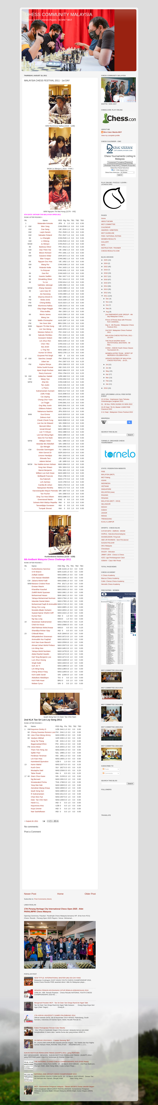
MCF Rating (105, 477)
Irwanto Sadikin (45, 276)
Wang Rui (45, 265)
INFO (103, 245)
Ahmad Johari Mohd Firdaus (43, 645)
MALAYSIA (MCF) (108, 474)
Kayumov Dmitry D (38, 729)
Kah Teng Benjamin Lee (41, 657)
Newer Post (30, 893)
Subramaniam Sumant (45, 391)
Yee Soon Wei (45, 323)
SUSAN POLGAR (107, 543)
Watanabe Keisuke (45, 223)
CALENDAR (105, 227)
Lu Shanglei (45, 238)
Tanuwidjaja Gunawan (45, 505)
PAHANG (104, 495)
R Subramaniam (37, 794)
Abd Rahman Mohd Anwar (42, 628)
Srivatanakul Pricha (39, 782)
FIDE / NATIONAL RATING (111, 236)
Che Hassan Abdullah (40, 578)
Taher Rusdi (36, 773)
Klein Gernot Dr (45, 453)
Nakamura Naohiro (45, 411)
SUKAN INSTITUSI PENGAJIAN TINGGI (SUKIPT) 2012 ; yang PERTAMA (51, 1053)
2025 (106, 260)
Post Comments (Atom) (43, 899)
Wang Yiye (45, 379)
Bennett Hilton (45, 426)
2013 (106, 289)
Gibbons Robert (45, 408)
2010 (106, 388)
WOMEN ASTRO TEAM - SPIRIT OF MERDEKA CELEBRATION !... (119, 354)
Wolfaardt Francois (45, 476)
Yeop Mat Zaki (36, 785)
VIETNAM (105, 486)
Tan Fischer (45, 494)
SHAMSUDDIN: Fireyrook (110, 537)
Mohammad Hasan (39, 595)
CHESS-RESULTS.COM (110, 251)
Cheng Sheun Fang (40, 672)
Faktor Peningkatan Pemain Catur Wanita (49, 1028)
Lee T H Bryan (45, 432)
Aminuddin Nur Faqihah (41, 639)
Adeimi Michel (45, 461)
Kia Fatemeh (45, 479)
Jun (107, 368)
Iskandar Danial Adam (41, 601)
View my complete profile (110, 135)
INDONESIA (105, 483)
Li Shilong (45, 241)
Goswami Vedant (45, 338)
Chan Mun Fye (37, 797)
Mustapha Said (37, 770)
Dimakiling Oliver (45, 279)
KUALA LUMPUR (107, 522)
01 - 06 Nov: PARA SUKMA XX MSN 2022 (116, 404)
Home (60, 893)
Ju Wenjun (45, 244)
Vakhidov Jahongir (45, 285)
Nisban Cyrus (37, 683)
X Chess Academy (108, 575)
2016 (106, 279)
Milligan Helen (45, 441)
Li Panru (45, 388)
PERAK (104, 516)
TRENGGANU (106, 519)
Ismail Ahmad (45, 429)
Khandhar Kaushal (39, 589)
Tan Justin (45, 385)
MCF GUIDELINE (107, 233)
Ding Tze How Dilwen (45, 497)
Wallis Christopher (45, 320)
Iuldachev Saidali (45, 376)
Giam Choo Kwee (38, 776)
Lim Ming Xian (37, 648)
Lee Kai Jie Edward (45, 423)
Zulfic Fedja (45, 394)
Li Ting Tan (45, 350)
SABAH (104, 510)
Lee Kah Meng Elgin (45, 435)
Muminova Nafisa (45, 306)
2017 (106, 276)
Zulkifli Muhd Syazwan (41, 592)
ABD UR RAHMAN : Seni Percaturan (114, 540)
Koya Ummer (36, 809)
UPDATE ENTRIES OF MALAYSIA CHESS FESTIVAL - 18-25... (118, 359)
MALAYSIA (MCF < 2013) (110, 501)
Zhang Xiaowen (45, 288)
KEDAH (104, 507)
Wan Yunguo (45, 259)
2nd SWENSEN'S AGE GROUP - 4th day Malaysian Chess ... (119, 315)
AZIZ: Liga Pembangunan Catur (113, 558)
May (107, 371)
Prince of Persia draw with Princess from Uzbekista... (118, 321)
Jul (107, 364)
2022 (106, 266)
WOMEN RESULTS (108, 239)
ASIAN (103, 480)
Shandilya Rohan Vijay (41, 631)
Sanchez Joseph (45, 359)
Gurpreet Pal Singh (45, 356)
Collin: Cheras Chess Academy (112, 581)
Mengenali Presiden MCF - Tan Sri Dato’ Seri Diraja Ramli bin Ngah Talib (61, 1003)
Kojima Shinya (45, 364)
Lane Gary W (45, 291)
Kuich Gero (35, 767)
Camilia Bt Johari (45, 485)
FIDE (103, 471)
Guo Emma (45, 414)
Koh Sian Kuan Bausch (41, 642)
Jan (107, 384)
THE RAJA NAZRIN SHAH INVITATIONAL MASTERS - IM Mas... (117, 343)
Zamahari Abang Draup (40, 788)
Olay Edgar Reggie (45, 309)
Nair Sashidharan (38, 812)
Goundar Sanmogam (45, 450)
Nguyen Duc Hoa (45, 262)
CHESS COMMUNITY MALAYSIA (58, 14)
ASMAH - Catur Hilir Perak (111, 561)
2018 (106, 273)
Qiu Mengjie (45, 447)
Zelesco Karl (45, 417)
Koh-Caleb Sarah (39, 675)
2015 (106, 283)
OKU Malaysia (106, 546)
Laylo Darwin (45, 232)
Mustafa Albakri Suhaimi (41, 610)
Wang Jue (45, 317)
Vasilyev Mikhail (37, 738)
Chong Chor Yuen (45, 400)
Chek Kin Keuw (38, 625)
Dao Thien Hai (45, 250)
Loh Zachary (45, 482)
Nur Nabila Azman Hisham (45, 464)
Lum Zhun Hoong (39, 660)
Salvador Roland (45, 235)
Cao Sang (45, 229)
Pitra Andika (45, 311)
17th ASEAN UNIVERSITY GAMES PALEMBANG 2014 (54, 1015)
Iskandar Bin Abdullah (45, 444)
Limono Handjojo (45, 456)
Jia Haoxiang (45, 294)
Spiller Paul (35, 753)
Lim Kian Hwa (36, 759)
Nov (107, 302)
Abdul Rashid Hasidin (40, 654)
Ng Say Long (37, 619)
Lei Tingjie (45, 403)
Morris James (45, 314)
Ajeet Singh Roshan (45, 370)
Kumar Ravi (36, 616)
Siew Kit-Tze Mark (45, 438)
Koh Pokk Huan (38, 680)
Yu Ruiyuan (45, 270)
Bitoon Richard (45, 253)
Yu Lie (45, 282)
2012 (106, 293)
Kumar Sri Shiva (45, 353)
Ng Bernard (35, 779)
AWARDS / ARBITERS (109, 230)
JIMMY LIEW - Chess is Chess (112, 555)
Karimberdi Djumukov (39, 762)
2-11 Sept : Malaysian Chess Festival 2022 (117, 412)
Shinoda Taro (45, 458)
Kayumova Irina (37, 806)
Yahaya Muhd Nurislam (41, 651)
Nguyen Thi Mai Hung (45, 326)
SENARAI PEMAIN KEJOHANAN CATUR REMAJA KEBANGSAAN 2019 (61, 990)
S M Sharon (36, 572)
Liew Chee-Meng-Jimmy (41, 735)
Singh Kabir (36, 663)
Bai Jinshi (45, 347)
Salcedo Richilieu (45, 335)
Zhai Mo (45, 382)
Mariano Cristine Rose (41, 584)
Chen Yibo (45, 344)
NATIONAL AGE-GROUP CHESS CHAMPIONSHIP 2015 (55, 1074)
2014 (106, 286)
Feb (107, 381)
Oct (107, 305)
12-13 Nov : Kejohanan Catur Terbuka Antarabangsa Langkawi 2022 (115, 400)
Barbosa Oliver (45, 247)
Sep (107, 308)
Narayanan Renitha (45, 488)
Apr (107, 374)
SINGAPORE (106, 489)
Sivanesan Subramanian (42, 622)
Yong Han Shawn (45, 467)
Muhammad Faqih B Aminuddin (44, 604)
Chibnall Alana (37, 634)
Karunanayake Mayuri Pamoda (45, 491)
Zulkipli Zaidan (38, 575)
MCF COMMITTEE (108, 224)
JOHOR (104, 513)
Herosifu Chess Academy (110, 584)
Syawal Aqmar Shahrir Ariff (42, 613)
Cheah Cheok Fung (45, 420)
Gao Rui (45, 273)
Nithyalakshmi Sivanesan (42, 637)
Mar (107, 378)
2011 (106, 296)
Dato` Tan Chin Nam (39, 800)
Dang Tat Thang (37, 741)
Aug (107, 312)
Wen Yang (45, 226)
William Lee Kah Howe (45, 473)
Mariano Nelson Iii (45, 332)
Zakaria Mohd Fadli (39, 581)
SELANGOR (105, 504)
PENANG (104, 498)
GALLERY (105, 242)
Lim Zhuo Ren (45, 341)
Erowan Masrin (38, 586)
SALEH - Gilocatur (108, 552)
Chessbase (105, 549)
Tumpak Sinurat (45, 508)
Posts (106, 769)
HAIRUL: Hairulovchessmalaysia (113, 534)
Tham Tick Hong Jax (39, 750)
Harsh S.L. (35, 803)
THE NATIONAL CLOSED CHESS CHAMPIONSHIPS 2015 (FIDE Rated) (61, 1061)
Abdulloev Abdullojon (40, 678)
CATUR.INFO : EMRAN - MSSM (113, 531)
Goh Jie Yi (36, 666)
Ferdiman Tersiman (39, 756)
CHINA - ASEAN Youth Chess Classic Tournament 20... (119, 349)
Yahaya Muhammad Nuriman (43, 598)
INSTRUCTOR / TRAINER (111, 248)
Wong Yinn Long (38, 607)
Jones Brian (35, 747)
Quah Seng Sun (37, 791)
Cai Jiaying (45, 397)
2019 (106, 270)
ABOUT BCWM (107, 221)
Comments (108, 773)
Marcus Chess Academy (110, 578)
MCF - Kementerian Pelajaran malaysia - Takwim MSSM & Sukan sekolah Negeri (64, 1086)
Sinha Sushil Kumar (45, 367)
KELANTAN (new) (108, 492)
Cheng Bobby (45, 303)
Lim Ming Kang (38, 669)
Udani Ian (45, 361)
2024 (106, 263)
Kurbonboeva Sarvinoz (41, 569)
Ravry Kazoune (45, 373)
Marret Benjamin (45, 470)
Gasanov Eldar (45, 256)
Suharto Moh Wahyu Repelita (45, 502)
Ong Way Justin (45, 405)
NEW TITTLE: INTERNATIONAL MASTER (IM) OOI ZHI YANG (57, 978)
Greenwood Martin (45, 499)
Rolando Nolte (45, 267)
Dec (107, 299)
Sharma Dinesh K (45, 297)
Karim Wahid (36, 764)
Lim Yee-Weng (45, 329)
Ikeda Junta (45, 300)
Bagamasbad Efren (39, 744)
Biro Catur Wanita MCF (113, 132)
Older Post (90, 893)
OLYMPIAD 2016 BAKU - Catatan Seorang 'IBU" (52, 1040)
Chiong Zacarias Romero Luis (43, 732)
